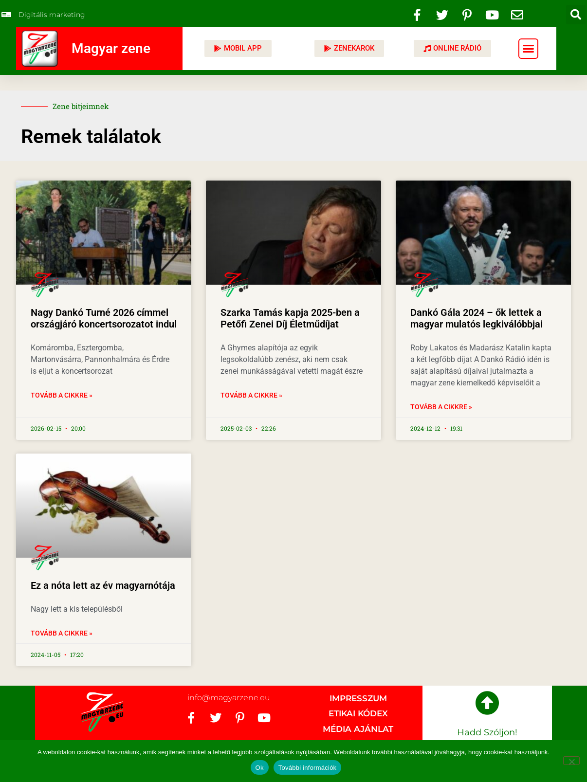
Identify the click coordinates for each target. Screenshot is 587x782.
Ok (260, 767)
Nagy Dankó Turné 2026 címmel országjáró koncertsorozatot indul (104, 318)
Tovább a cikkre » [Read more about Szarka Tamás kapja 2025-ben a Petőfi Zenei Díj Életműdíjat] (251, 395)
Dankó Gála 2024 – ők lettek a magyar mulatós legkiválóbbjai (476, 318)
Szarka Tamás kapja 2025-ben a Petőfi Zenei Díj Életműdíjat (290, 318)
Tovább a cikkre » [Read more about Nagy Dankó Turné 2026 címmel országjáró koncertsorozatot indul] (61, 395)
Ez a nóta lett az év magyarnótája (103, 585)
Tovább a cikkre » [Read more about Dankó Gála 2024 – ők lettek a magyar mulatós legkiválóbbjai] (441, 407)
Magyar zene (111, 48)
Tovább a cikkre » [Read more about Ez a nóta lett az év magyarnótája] (61, 633)
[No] (571, 760)
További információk (307, 767)
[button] (576, 14)
